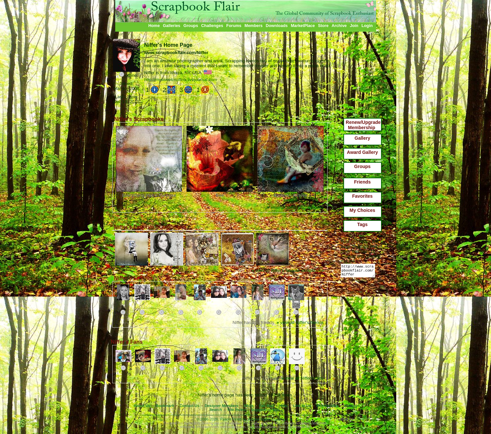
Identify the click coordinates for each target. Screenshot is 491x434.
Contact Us (189, 406)
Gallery (362, 138)
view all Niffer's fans (302, 378)
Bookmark (165, 406)
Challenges (212, 25)
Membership (327, 406)
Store (323, 25)
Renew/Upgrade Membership (363, 125)
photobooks (301, 427)
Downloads (277, 25)
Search (215, 410)
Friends (362, 182)
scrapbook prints (273, 427)
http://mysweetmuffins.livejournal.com (180, 79)
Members (254, 25)
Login (367, 25)
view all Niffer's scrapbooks (295, 207)
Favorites (362, 196)
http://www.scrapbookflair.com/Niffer (359, 272)
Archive (339, 25)
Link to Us (302, 406)
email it (291, 200)
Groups (190, 25)
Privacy (351, 406)
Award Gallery (362, 152)
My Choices (362, 210)
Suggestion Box (265, 410)
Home (154, 25)
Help (283, 406)
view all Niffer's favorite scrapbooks (288, 270)
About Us (142, 406)
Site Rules (236, 410)
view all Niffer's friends (299, 322)
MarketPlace (303, 25)
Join (354, 25)
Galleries (171, 25)
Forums (233, 25)
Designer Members (221, 406)
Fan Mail (266, 406)
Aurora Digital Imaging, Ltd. (271, 419)
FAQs (249, 406)
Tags (362, 224)
